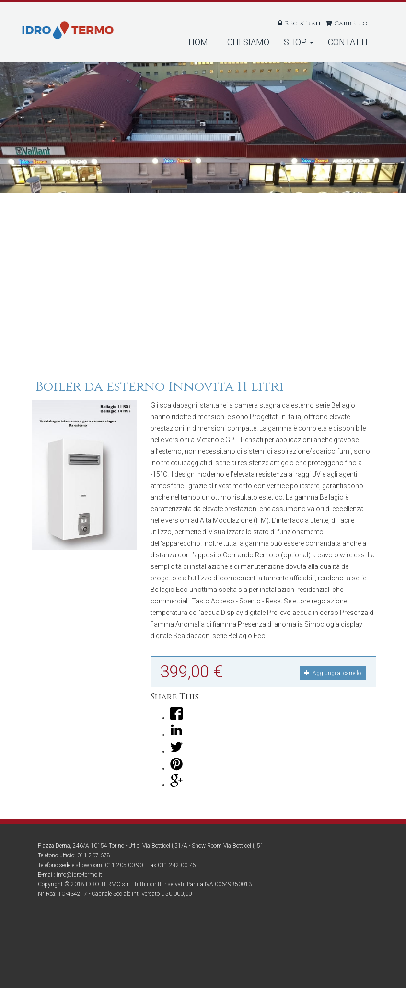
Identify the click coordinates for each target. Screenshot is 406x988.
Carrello (351, 23)
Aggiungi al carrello (332, 673)
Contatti (348, 42)
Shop (298, 42)
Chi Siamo (248, 42)
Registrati (303, 23)
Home (200, 42)
